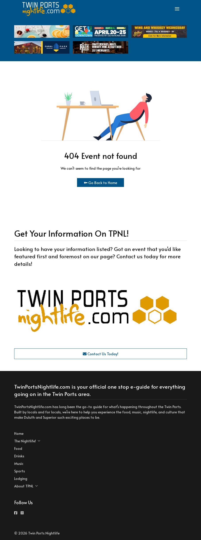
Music (18, 463)
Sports (19, 470)
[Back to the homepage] (49, 9)
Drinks (19, 455)
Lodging (20, 478)
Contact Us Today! (100, 353)
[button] (177, 9)
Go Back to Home (100, 182)
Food (18, 448)
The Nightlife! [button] (27, 440)
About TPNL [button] (26, 485)
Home (18, 433)
